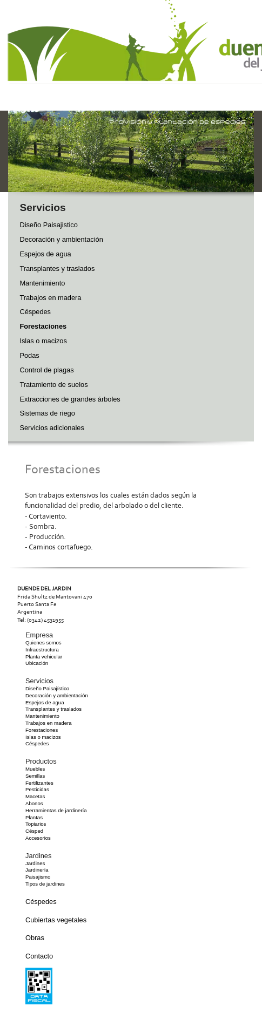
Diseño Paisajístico (47, 688)
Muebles (35, 769)
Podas (29, 355)
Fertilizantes (39, 783)
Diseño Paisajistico (48, 225)
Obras (34, 938)
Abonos (34, 803)
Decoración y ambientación (61, 239)
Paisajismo (37, 877)
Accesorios (38, 838)
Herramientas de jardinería (56, 810)
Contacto (39, 956)
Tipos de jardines (45, 884)
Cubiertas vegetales (55, 920)
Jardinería (37, 870)
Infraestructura (42, 649)
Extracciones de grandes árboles (69, 399)
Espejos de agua (45, 254)
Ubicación (36, 663)
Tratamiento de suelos (53, 384)
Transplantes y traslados (57, 268)
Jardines (35, 863)
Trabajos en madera (50, 298)
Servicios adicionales (51, 428)
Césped (34, 831)
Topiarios (35, 824)
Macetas (35, 796)
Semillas (35, 776)
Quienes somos (43, 642)
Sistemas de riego (47, 413)
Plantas (34, 817)
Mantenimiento (42, 283)
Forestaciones (42, 326)
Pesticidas (37, 789)
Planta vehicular (43, 657)
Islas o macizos (42, 341)
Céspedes (35, 312)
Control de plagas (46, 370)
